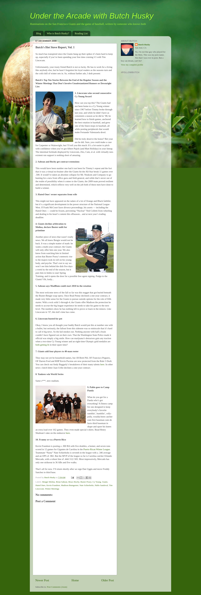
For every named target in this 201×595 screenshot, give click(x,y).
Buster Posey (85, 482)
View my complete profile (132, 65)
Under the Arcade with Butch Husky (91, 15)
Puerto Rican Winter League (96, 449)
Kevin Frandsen (53, 485)
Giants (105, 482)
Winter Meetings (52, 489)
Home (75, 580)
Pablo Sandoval (101, 485)
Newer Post (42, 580)
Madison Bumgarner (70, 485)
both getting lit (42, 345)
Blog (38, 33)
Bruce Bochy (73, 482)
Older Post (107, 580)
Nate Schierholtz (86, 485)
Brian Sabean (61, 482)
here (102, 364)
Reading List (81, 33)
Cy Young (96, 482)
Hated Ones (40, 485)
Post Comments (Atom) (57, 587)
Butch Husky (144, 44)
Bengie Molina (48, 482)
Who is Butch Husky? (58, 33)
